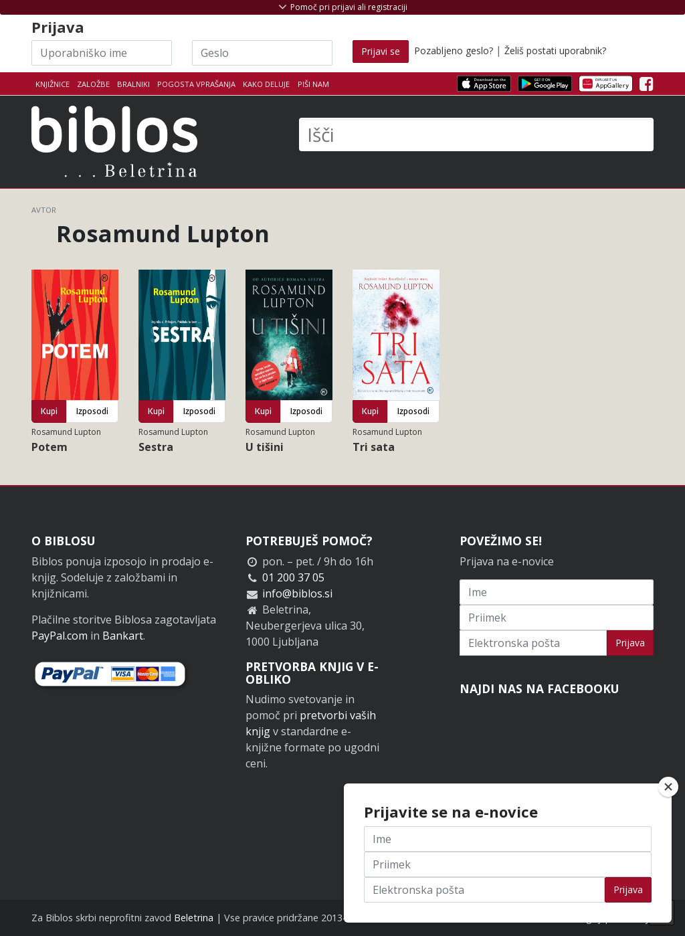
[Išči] (476, 134)
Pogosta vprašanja (196, 84)
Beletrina (193, 917)
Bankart (122, 635)
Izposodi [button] (92, 411)
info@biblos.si (297, 593)
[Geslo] (262, 53)
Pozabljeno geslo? (453, 50)
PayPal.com (59, 635)
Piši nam (313, 84)
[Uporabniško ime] (101, 53)
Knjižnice (52, 84)
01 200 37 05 (293, 577)
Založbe (93, 84)
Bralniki (133, 84)
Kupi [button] (49, 411)
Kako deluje (266, 84)
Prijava (630, 642)
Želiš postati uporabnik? (555, 50)
